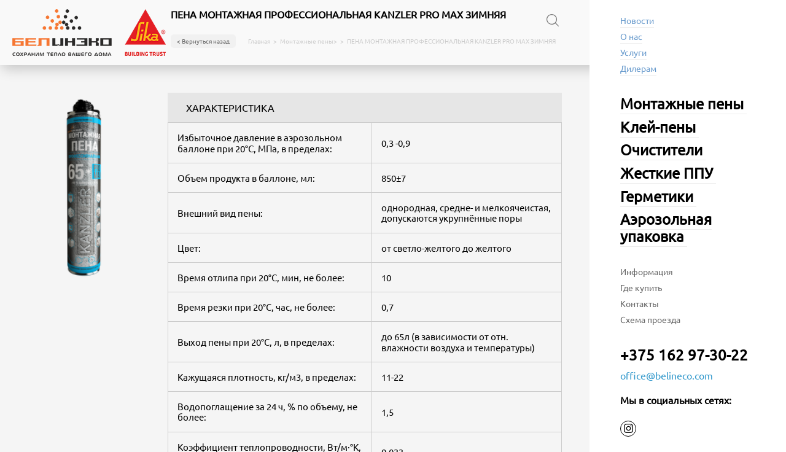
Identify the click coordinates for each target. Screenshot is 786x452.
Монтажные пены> (308, 41)
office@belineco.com (666, 375)
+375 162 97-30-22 (684, 355)
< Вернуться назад (203, 40)
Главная (259, 41)
